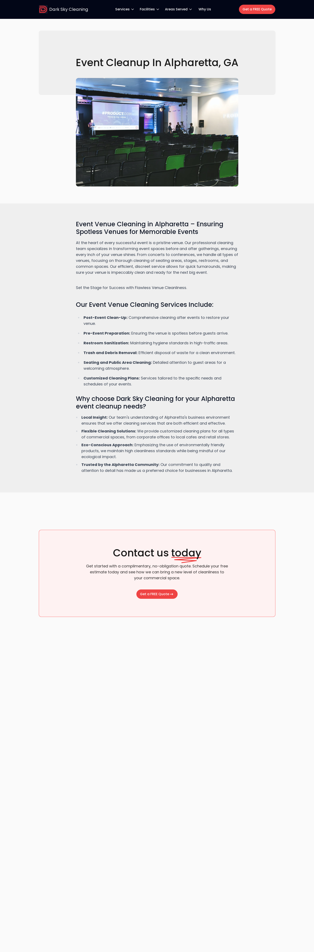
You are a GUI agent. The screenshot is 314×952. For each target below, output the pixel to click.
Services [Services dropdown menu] (125, 9)
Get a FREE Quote (257, 9)
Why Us (205, 9)
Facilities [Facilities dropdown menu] (150, 9)
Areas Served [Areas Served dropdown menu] (179, 9)
